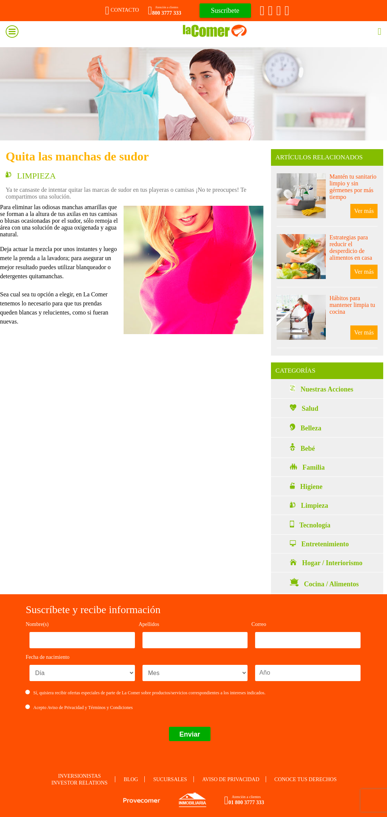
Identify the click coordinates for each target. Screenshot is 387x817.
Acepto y (79, 707)
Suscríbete (225, 10)
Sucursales (170, 779)
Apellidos (149, 624)
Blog (131, 779)
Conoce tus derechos (305, 779)
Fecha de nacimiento (48, 657)
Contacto (122, 10)
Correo (258, 624)
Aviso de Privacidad (65, 707)
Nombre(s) (37, 624)
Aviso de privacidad (230, 779)
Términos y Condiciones (110, 707)
